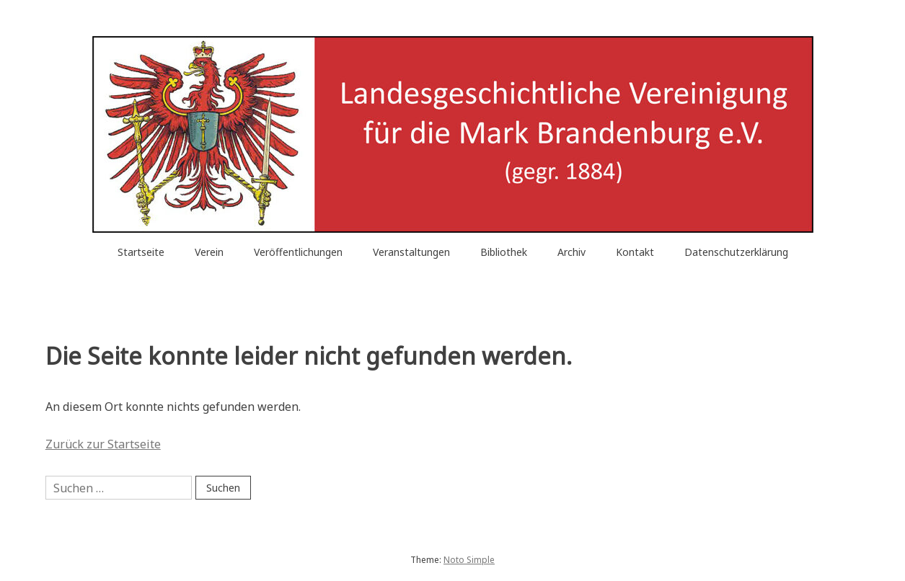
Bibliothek (503, 252)
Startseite (141, 252)
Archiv (571, 252)
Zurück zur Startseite (103, 444)
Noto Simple (469, 560)
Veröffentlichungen (298, 252)
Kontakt (635, 252)
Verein (209, 252)
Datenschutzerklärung (736, 252)
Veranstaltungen (411, 252)
